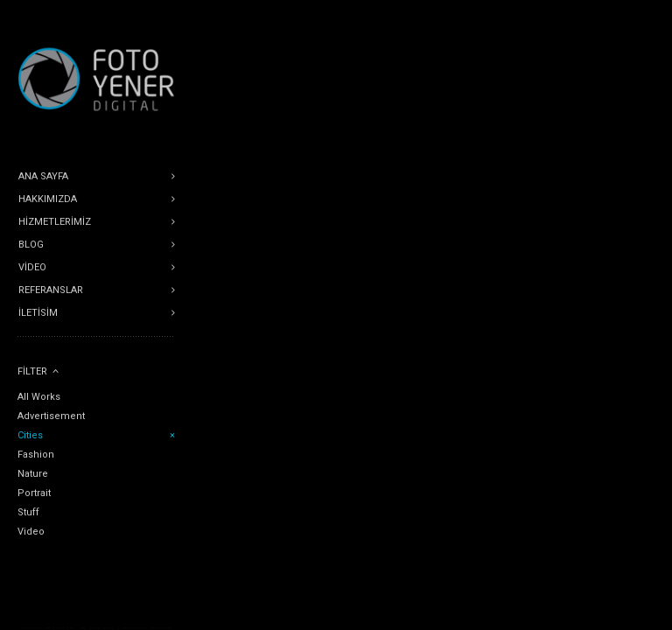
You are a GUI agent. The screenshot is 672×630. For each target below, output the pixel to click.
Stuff (28, 512)
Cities (30, 435)
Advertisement (51, 416)
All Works (39, 396)
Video (31, 531)
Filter (32, 371)
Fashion (36, 454)
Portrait (34, 493)
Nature (33, 474)
